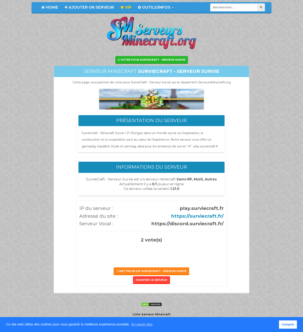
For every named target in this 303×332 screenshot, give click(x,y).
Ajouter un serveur (89, 7)
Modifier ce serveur (151, 279)
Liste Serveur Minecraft (151, 314)
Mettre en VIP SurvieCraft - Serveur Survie (151, 271)
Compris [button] (288, 324)
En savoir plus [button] (142, 324)
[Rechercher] (261, 7)
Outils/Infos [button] (156, 7)
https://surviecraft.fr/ (197, 216)
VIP (126, 7)
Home (49, 7)
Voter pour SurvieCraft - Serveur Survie (151, 59)
